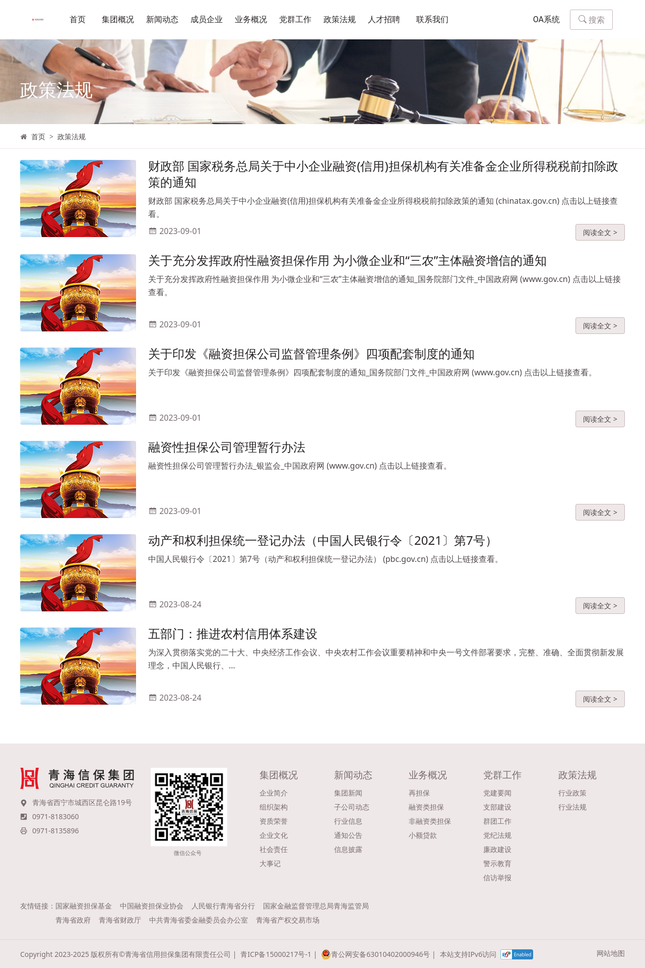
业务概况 (251, 20)
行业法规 (572, 807)
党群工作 (295, 20)
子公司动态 (351, 807)
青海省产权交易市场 (287, 920)
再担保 (419, 793)
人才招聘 (384, 20)
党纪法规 (497, 835)
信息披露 (348, 849)
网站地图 (611, 953)
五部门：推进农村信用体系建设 (232, 639)
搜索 (591, 20)
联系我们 (432, 20)
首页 (78, 20)
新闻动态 (162, 20)
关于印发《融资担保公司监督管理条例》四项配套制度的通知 (311, 359)
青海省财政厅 (120, 920)
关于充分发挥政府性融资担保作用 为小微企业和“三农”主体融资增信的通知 (347, 266)
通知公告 (348, 835)
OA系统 (546, 20)
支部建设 (497, 807)
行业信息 (348, 821)
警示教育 (497, 863)
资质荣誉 (274, 821)
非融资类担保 (430, 821)
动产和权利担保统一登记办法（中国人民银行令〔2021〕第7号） (322, 546)
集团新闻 (348, 793)
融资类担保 (426, 807)
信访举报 (497, 877)
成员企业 (206, 20)
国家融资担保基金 (83, 905)
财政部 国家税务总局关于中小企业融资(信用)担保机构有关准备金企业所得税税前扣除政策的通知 (383, 179)
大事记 (270, 863)
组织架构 (274, 807)
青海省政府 (73, 920)
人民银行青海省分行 (223, 905)
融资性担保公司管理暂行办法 (226, 452)
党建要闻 (497, 793)
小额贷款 (423, 835)
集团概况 (118, 20)
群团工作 (497, 821)
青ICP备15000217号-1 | (278, 954)
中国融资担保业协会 (151, 905)
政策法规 (340, 20)
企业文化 (274, 835)
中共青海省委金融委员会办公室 (198, 920)
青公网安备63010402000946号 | (378, 954)
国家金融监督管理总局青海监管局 (316, 905)
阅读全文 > (600, 238)
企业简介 (274, 793)
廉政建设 (497, 849)
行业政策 (572, 793)
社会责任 (274, 849)
